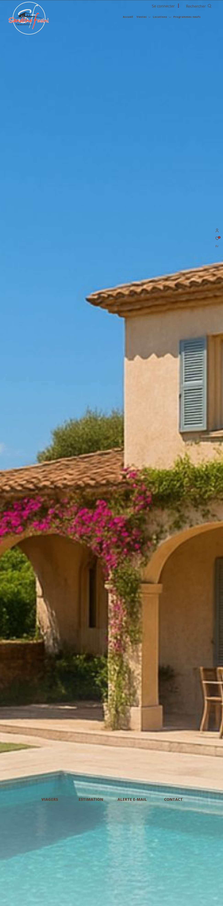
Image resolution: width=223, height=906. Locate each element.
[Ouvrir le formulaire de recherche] (206, 6)
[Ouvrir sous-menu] (149, 17)
